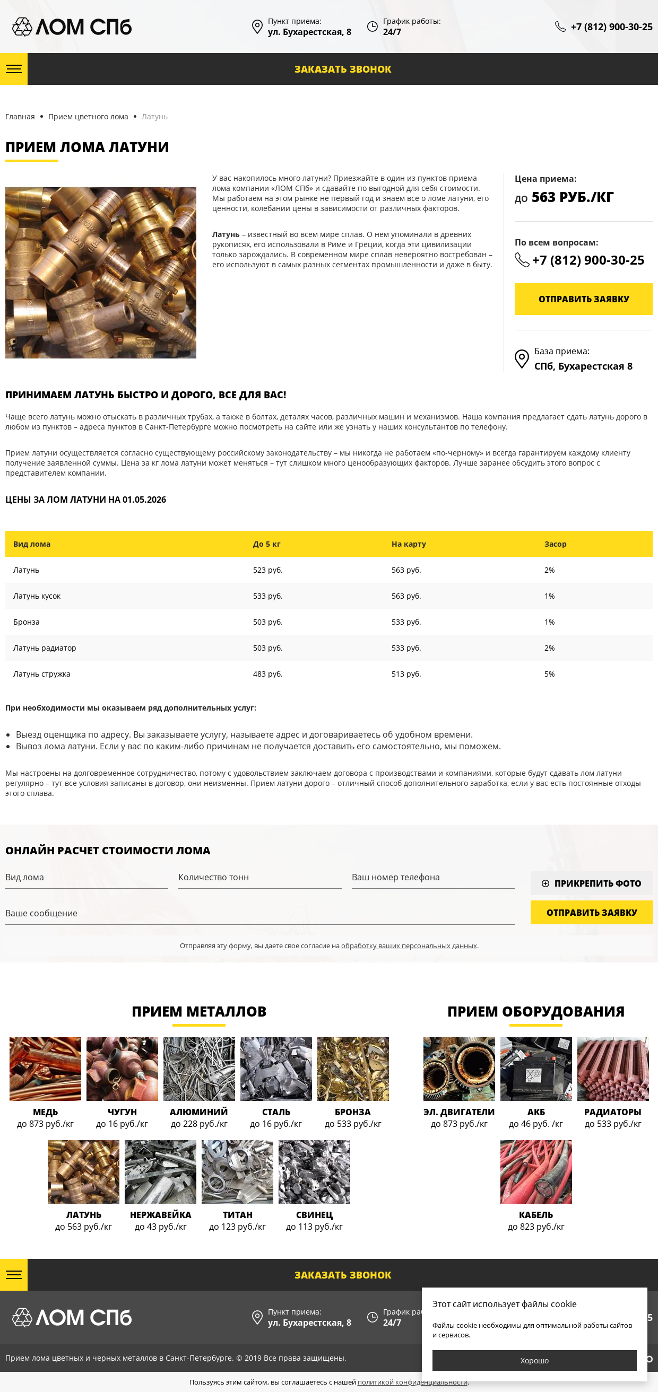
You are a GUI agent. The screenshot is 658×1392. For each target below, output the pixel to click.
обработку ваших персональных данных (409, 945)
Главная (20, 116)
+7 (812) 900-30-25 (612, 26)
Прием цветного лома (88, 116)
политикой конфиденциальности (412, 1382)
